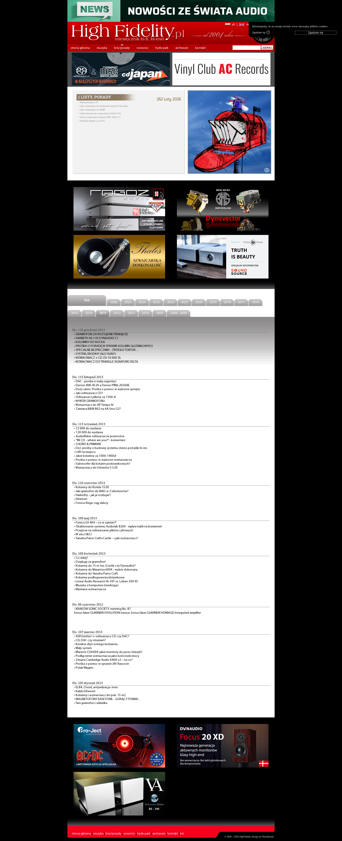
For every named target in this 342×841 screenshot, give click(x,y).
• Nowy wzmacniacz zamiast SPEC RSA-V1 (99, 117)
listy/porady (122, 48)
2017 (241, 302)
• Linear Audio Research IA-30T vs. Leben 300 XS (106, 581)
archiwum (181, 48)
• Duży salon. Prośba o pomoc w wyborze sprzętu (107, 389)
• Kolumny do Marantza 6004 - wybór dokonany (106, 569)
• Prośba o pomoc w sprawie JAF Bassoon (101, 664)
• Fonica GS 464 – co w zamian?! (95, 522)
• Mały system (83, 648)
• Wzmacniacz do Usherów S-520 (96, 467)
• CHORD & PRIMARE (87, 444)
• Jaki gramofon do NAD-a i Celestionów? (101, 491)
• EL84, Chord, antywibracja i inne (96, 687)
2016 (255, 302)
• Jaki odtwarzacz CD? (88, 393)
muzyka (102, 48)
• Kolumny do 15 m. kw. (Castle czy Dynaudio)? (105, 565)
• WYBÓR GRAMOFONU (89, 401)
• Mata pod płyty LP (88, 102)
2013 (102, 313)
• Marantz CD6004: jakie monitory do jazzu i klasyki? (108, 652)
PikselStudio (268, 837)
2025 (128, 302)
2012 (117, 313)
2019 (213, 302)
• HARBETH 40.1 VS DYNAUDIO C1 (96, 338)
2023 (156, 302)
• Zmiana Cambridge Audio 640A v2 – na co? (103, 660)
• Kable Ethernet (84, 691)
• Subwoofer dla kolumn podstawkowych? (102, 464)
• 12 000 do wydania (87, 428)
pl (233, 24)
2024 (142, 302)
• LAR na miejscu (85, 452)
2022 (170, 302)
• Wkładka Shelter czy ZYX (92, 121)
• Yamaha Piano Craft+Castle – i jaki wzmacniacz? (106, 538)
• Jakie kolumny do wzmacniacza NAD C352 (100, 113)
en (248, 24)
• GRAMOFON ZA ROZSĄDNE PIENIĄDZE (101, 334)
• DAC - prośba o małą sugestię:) (95, 381)
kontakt (200, 48)
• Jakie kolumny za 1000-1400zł (95, 456)
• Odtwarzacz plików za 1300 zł (95, 397)
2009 (159, 313)
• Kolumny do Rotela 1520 (91, 487)
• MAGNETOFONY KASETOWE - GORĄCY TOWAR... (107, 699)
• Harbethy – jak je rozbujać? (92, 495)
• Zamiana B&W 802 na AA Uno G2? (97, 409)
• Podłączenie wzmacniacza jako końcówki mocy (106, 656)
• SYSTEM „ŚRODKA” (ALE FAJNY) (95, 354)
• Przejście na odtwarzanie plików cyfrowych (103, 530)
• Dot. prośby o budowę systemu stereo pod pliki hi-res (110, 448)
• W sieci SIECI (83, 534)
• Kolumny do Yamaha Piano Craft (96, 573)
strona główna (80, 48)
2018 (227, 302)
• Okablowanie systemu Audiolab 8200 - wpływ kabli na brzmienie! (118, 526)
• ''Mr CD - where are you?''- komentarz (99, 440)
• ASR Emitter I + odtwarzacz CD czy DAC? (101, 636)
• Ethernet (80, 499)
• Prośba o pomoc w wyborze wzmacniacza (103, 460)
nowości (142, 48)
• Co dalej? (81, 558)
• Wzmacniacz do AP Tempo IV (93, 405)
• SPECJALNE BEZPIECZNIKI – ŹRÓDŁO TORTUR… (106, 350)
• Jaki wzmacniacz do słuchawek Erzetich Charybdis (103, 106)
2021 (184, 302)
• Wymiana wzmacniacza (90, 589)
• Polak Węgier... (84, 667)
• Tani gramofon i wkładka (90, 703)
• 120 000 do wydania (88, 432)
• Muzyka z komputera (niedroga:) (96, 585)
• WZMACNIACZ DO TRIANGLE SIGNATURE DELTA (106, 362)
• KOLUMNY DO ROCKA (89, 342)
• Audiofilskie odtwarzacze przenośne (99, 436)
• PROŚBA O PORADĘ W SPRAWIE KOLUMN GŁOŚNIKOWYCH (113, 346)
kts (182, 833)
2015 (74, 313)
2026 (113, 302)
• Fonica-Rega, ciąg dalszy (91, 503)
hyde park (161, 48)
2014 (88, 313)
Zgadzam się (261, 32)
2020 (198, 302)
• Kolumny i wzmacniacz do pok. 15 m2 (100, 695)
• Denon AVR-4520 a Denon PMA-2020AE (102, 385)
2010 (145, 313)
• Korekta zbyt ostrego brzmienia (96, 644)
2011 (131, 313)
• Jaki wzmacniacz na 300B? (92, 110)
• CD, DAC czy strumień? (90, 640)
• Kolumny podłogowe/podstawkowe (99, 577)
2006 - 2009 (179, 313)
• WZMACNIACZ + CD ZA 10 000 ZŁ (97, 358)
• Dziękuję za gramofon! (90, 562)
